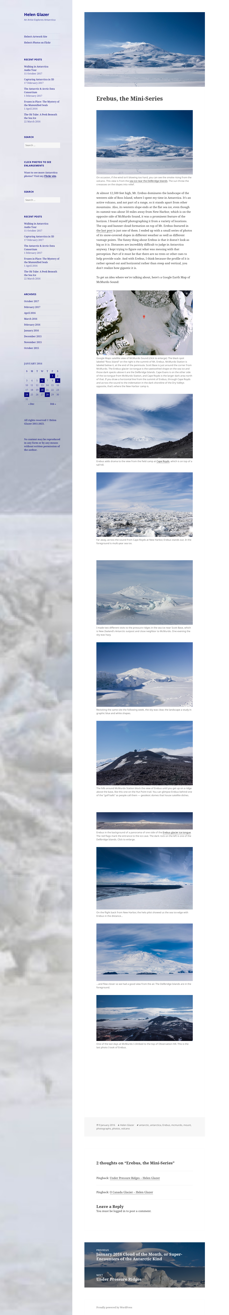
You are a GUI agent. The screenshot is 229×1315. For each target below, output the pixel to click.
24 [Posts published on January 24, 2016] (26, 394)
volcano (125, 1128)
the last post (104, 230)
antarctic (144, 1125)
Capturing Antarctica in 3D (39, 79)
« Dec (31, 404)
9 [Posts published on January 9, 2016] (57, 380)
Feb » (53, 404)
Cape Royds (163, 461)
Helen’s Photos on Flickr (37, 42)
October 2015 (31, 348)
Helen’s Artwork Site (35, 36)
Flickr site (50, 176)
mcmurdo (176, 1125)
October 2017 (31, 301)
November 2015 (33, 342)
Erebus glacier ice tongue (177, 832)
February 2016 (32, 324)
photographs (103, 1128)
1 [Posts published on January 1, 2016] (52, 375)
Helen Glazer (36, 14)
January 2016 (31, 330)
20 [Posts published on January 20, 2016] (42, 389)
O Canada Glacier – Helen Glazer (131, 1192)
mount (187, 1125)
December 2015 (33, 336)
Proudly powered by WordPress (114, 1307)
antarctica (155, 1125)
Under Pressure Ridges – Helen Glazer (135, 1178)
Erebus (166, 1125)
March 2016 (30, 318)
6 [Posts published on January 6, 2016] (42, 380)
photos (116, 1128)
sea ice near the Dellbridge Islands (149, 181)
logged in (119, 1211)
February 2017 (32, 307)
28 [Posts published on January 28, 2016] (47, 394)
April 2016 (30, 313)
